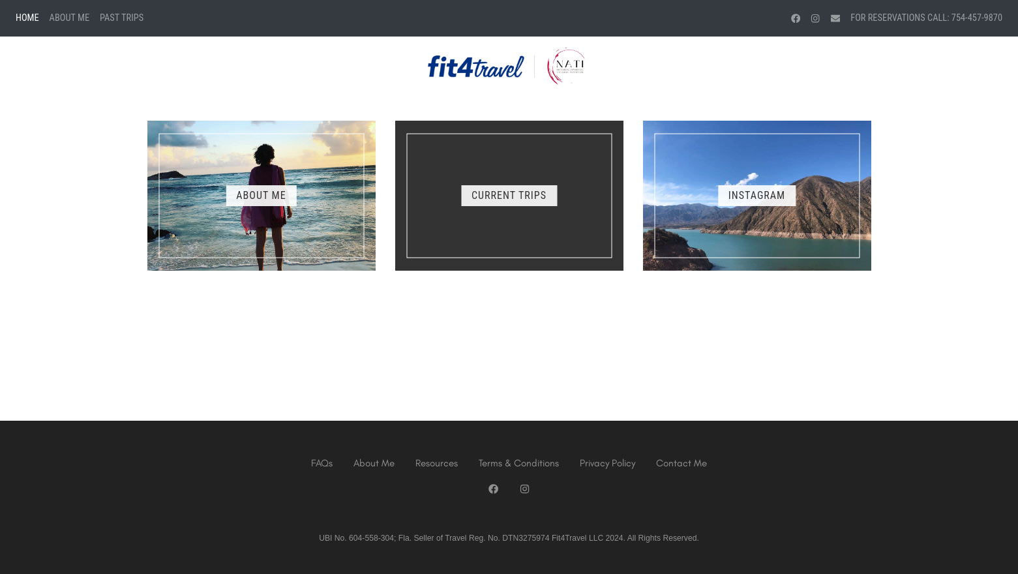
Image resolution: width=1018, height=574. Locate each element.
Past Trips (121, 17)
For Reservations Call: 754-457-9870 (926, 17)
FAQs (322, 463)
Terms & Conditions (519, 463)
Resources (436, 463)
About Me (69, 17)
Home (27, 17)
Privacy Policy (607, 463)
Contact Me (681, 463)
